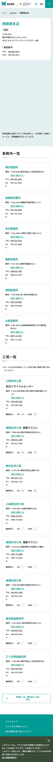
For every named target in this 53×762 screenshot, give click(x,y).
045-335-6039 (16, 668)
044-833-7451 (16, 630)
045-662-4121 (14, 51)
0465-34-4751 (16, 516)
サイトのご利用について (16, 726)
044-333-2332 (16, 240)
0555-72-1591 (16, 335)
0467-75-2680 (16, 554)
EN (41, 4)
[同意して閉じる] (48, 740)
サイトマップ (12, 721)
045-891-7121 (16, 477)
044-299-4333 (16, 401)
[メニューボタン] (49, 4)
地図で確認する (16, 175)
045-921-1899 (16, 439)
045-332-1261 (16, 179)
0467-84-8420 (16, 302)
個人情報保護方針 (9, 757)
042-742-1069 (16, 209)
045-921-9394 (16, 592)
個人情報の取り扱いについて (18, 731)
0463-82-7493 (16, 271)
